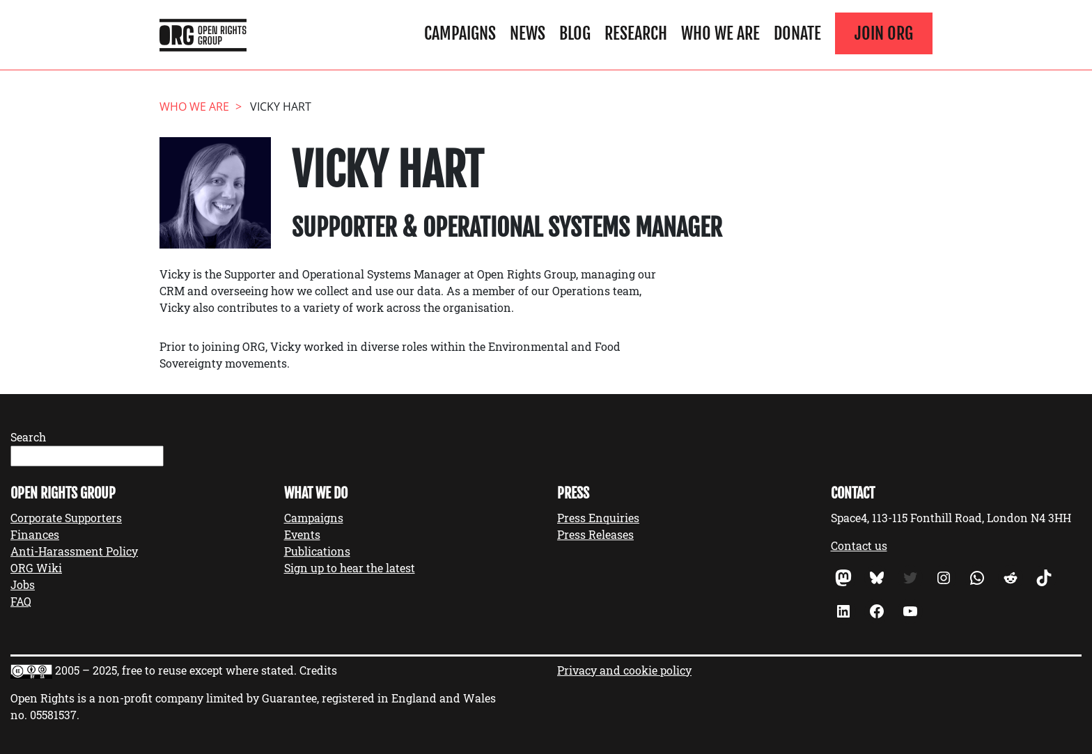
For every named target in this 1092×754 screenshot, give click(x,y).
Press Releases (595, 534)
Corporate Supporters (66, 517)
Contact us (859, 545)
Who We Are (720, 33)
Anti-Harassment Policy (74, 551)
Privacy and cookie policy (624, 670)
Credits (318, 670)
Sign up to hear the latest (349, 567)
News (527, 33)
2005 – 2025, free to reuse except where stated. (176, 670)
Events (302, 534)
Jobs (22, 584)
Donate (797, 33)
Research (635, 33)
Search (28, 437)
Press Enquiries (598, 517)
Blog (575, 33)
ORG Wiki (36, 567)
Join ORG (884, 33)
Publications (317, 551)
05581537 (53, 714)
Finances (34, 534)
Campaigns (460, 33)
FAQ (20, 601)
